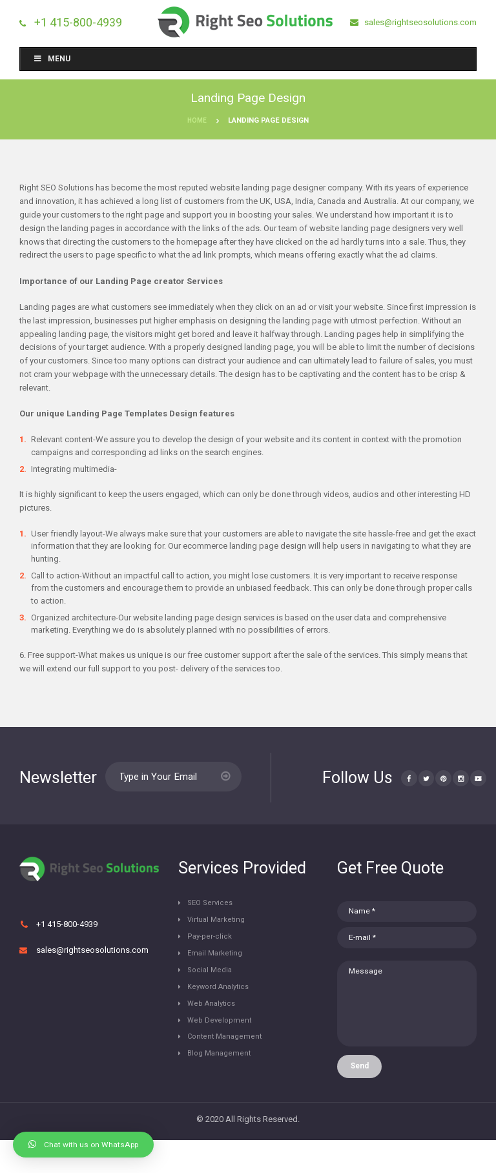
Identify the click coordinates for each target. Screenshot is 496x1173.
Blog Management (223, 1071)
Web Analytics (216, 1018)
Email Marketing (219, 963)
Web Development (223, 1035)
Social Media (213, 981)
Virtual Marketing (220, 928)
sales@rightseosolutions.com (419, 22)
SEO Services (213, 910)
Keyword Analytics (223, 1000)
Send (364, 1097)
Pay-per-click (213, 945)
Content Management (229, 1053)
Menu (51, 60)
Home (197, 121)
